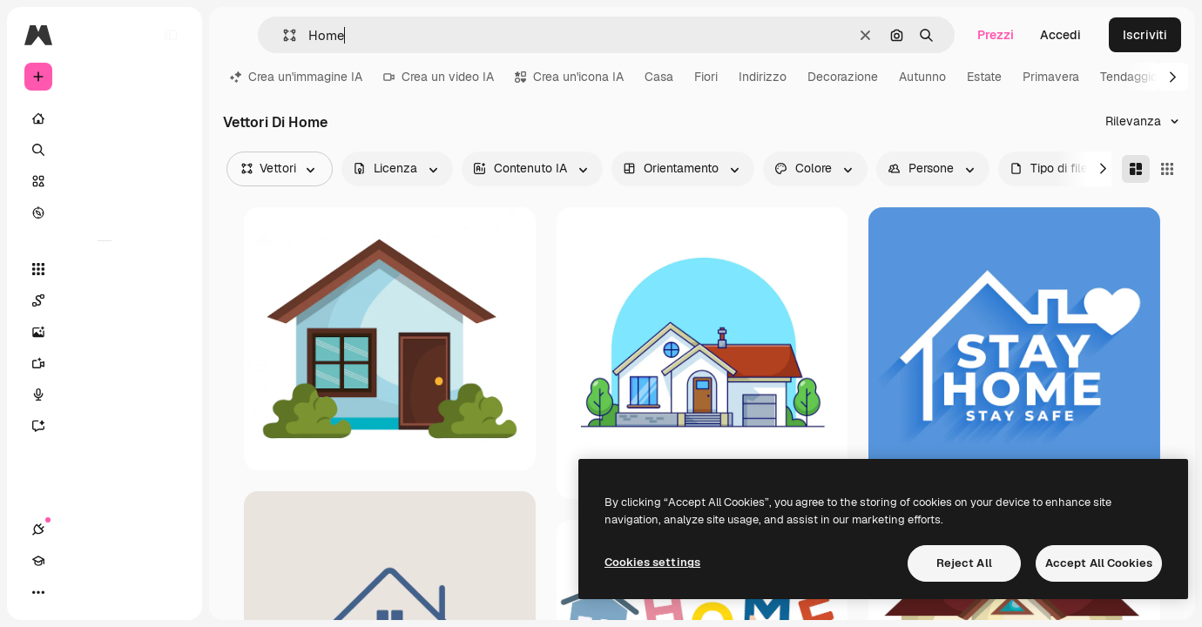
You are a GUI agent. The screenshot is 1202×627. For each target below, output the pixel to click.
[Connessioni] (38, 592)
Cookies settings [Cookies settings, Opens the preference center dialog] (652, 562)
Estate (984, 76)
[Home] (104, 118)
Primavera (1051, 76)
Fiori (706, 76)
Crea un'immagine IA (296, 76)
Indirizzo (763, 76)
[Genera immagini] (104, 332)
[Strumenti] (104, 269)
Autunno (922, 76)
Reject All (964, 563)
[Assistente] (104, 426)
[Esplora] (104, 212)
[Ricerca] (104, 150)
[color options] (815, 169)
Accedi (1060, 35)
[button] (283, 35)
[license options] (397, 169)
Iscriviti (1145, 35)
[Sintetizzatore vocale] (104, 394)
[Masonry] (1136, 169)
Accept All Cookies (1098, 563)
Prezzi (995, 35)
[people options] (932, 169)
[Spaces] (104, 300)
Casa (659, 76)
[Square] (1167, 169)
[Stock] (104, 181)
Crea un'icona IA (569, 76)
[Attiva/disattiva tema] (101, 592)
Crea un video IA (438, 76)
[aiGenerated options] (532, 169)
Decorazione (842, 76)
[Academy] (70, 592)
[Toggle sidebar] (171, 35)
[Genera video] (104, 363)
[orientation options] (682, 169)
